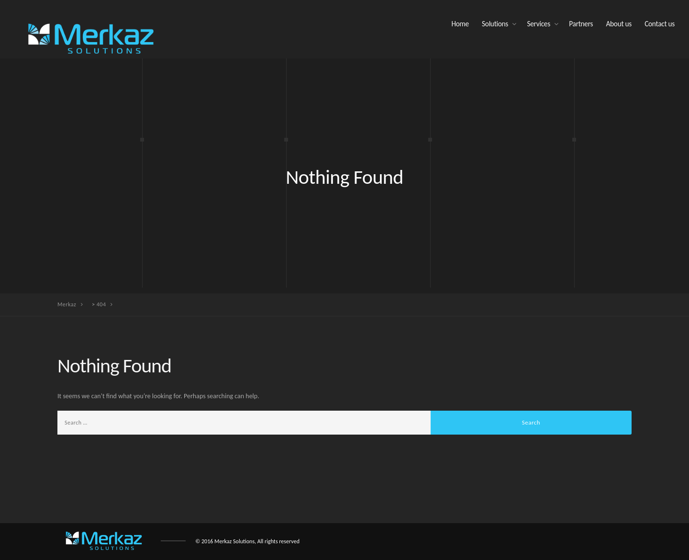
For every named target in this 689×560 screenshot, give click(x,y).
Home (459, 23)
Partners (581, 23)
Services (538, 23)
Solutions (495, 23)
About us (619, 23)
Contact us (660, 23)
